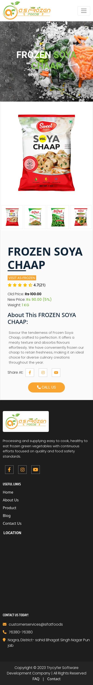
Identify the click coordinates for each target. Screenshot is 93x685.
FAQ (35, 678)
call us (46, 387)
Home (8, 492)
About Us (11, 500)
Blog (7, 515)
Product (9, 507)
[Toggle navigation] (83, 10)
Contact (54, 678)
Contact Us (12, 523)
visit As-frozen (22, 278)
